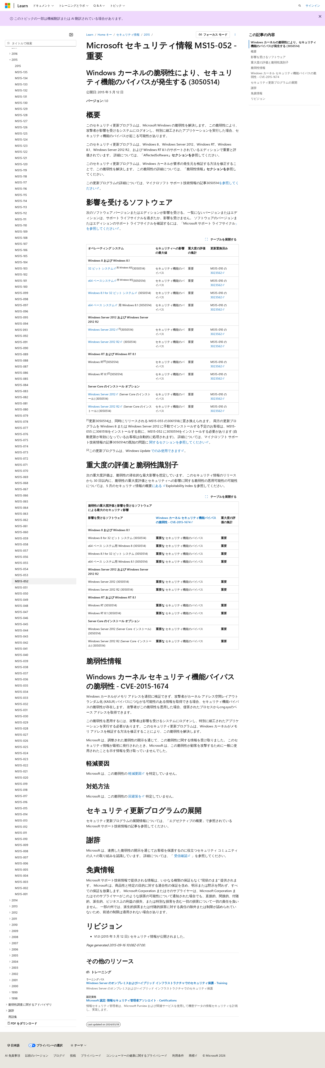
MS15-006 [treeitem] (21, 863)
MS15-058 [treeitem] (21, 544)
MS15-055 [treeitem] (21, 563)
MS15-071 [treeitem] (21, 465)
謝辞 (254, 88)
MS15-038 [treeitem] (21, 667)
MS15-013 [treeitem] (21, 820)
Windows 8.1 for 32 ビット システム (111, 293)
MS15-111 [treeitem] (20, 219)
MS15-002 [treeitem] (21, 888)
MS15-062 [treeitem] (21, 520)
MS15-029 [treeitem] (21, 722)
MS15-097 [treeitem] (21, 305)
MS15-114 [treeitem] (21, 201)
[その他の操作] (235, 34)
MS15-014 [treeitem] (21, 814)
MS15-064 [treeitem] (21, 508)
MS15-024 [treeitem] (21, 753)
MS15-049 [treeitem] (21, 600)
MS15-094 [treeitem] (21, 323)
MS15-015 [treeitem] (21, 808)
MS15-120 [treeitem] (21, 164)
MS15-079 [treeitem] (21, 415)
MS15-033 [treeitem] (21, 698)
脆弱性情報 (258, 68)
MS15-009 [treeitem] (21, 845)
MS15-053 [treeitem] (21, 575)
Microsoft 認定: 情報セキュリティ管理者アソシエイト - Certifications (131, 1000)
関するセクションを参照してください (177, 442)
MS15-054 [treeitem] (21, 569)
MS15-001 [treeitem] (21, 894)
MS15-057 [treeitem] (21, 550)
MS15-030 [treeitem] (21, 716)
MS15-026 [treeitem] (21, 741)
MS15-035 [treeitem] (21, 685)
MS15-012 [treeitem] (21, 827)
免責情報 (256, 93)
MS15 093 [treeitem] (21, 330)
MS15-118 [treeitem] (21, 176)
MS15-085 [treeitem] (21, 379)
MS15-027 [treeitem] (21, 735)
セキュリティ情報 (127, 34)
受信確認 (180, 855)
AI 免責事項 (12, 1055)
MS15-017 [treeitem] (21, 796)
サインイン (313, 5)
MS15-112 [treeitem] (21, 213)
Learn (89, 34)
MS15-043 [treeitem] (21, 636)
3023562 (216, 273)
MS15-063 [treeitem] (21, 514)
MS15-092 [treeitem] (21, 336)
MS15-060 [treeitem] (21, 532)
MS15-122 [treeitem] (21, 152)
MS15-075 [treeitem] (21, 440)
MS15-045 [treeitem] (21, 624)
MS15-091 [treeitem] (21, 342)
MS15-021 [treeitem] (21, 771)
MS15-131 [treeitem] (21, 96)
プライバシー (89, 1055)
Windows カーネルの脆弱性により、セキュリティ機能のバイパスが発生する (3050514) (283, 44)
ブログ (57, 1055)
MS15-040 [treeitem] (21, 655)
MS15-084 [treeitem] (21, 385)
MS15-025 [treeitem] (21, 747)
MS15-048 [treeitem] (21, 606)
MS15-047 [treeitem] (21, 612)
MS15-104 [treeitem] (21, 262)
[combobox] (40, 43)
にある (157, 485)
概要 (254, 51)
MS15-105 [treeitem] (21, 256)
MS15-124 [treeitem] (21, 139)
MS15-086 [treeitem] (21, 373)
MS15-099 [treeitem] (21, 293)
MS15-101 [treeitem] (21, 281)
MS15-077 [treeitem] (21, 428)
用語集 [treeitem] (12, 1017)
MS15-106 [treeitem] (21, 250)
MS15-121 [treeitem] (21, 158)
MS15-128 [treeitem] (21, 115)
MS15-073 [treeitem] (21, 452)
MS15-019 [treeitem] (21, 784)
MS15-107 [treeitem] (21, 244)
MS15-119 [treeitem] (21, 170)
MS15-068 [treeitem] (21, 483)
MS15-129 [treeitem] (21, 109)
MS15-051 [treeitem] (21, 587)
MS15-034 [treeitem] (21, 692)
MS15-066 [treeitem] (21, 495)
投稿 (73, 1055)
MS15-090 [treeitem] (21, 348)
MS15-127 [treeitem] (21, 121)
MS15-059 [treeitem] (21, 538)
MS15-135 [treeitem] (21, 72)
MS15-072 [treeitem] (21, 458)
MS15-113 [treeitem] (21, 207)
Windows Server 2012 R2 (104, 342)
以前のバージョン (36, 1055)
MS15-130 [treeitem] (21, 103)
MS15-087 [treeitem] (21, 366)
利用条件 (178, 1055)
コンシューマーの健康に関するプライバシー (135, 1055)
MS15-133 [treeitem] (21, 84)
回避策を (135, 796)
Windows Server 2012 (101, 329)
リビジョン (258, 99)
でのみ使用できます (165, 450)
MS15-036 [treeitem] (21, 679)
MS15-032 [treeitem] (21, 704)
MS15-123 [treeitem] (21, 146)
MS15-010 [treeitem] (21, 839)
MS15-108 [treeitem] (21, 238)
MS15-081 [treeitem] (21, 403)
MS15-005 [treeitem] (21, 869)
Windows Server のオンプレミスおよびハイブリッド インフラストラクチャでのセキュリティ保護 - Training (156, 983)
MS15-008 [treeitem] (21, 851)
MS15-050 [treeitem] (21, 593)
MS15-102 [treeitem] (21, 274)
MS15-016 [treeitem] (21, 802)
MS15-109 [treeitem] (21, 231)
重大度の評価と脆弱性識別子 (270, 62)
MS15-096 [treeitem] (21, 311)
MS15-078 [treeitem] (21, 422)
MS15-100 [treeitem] (21, 287)
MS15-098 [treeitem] (21, 299)
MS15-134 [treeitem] (21, 78)
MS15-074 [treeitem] (21, 446)
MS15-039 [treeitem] (21, 661)
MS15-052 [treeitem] (21, 581)
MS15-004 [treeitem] (21, 875)
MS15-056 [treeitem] (21, 557)
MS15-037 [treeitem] (21, 673)
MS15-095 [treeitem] (21, 317)
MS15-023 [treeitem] (21, 759)
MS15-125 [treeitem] (21, 133)
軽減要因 (135, 773)
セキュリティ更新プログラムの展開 (274, 82)
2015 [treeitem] (18, 66)
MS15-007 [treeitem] (21, 857)
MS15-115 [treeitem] (21, 195)
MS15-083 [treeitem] (21, 391)
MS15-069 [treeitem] (21, 477)
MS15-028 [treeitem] (21, 728)
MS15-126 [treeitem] (21, 127)
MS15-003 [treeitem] (21, 882)
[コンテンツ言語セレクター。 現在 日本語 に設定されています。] (13, 1045)
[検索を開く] (300, 5)
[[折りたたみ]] (71, 34)
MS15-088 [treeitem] (21, 360)
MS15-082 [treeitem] (21, 397)
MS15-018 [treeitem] (21, 790)
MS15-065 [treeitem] (21, 501)
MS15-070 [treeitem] (21, 471)
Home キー (105, 34)
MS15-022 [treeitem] (21, 765)
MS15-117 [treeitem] (21, 182)
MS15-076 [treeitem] (21, 434)
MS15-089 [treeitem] (21, 354)
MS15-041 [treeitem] (21, 649)
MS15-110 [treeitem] (21, 225)
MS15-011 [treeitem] (21, 833)
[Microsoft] (7, 5)
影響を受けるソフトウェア (268, 57)
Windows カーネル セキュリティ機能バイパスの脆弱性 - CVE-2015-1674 (283, 75)
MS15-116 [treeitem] (21, 189)
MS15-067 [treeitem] (21, 489)
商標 (192, 1055)
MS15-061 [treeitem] (21, 526)
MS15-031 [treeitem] (21, 710)
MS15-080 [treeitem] (21, 409)
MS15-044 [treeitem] (21, 630)
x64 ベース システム (101, 305)
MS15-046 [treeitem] (21, 618)
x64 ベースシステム (101, 281)
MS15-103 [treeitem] (21, 268)
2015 (147, 34)
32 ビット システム (100, 268)
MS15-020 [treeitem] (21, 777)
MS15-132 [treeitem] (21, 90)
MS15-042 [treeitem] (21, 642)
